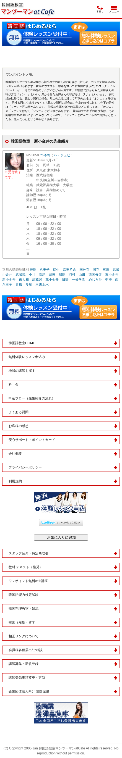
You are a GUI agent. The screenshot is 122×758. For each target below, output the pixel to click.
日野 (65, 279)
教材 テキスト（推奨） (26, 567)
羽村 (72, 275)
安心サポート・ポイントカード (32, 440)
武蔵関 (37, 279)
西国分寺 (95, 275)
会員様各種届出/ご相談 (26, 650)
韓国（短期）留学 (22, 622)
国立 (96, 270)
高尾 (42, 275)
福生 (56, 270)
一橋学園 (78, 279)
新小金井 (8, 279)
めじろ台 (95, 279)
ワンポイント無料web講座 (28, 581)
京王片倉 (69, 270)
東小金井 (111, 275)
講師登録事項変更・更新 (27, 678)
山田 (82, 275)
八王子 (45, 270)
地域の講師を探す (22, 371)
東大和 (24, 279)
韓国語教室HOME (22, 343)
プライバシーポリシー (25, 467)
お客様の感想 (18, 426)
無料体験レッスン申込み (27, 357)
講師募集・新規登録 (23, 664)
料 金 (14, 384)
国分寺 (84, 270)
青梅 (18, 284)
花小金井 (52, 279)
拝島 (33, 270)
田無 (52, 275)
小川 (32, 275)
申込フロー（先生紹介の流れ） (32, 398)
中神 (108, 279)
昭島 (62, 275)
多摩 (28, 284)
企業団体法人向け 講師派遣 (29, 691)
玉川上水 (42, 284)
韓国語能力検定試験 (23, 595)
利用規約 (15, 481)
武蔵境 (20, 275)
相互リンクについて (23, 636)
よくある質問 (18, 412)
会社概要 (15, 454)
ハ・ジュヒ (62, 155)
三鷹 (106, 270)
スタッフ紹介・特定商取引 (28, 553)
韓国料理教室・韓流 (23, 608)
